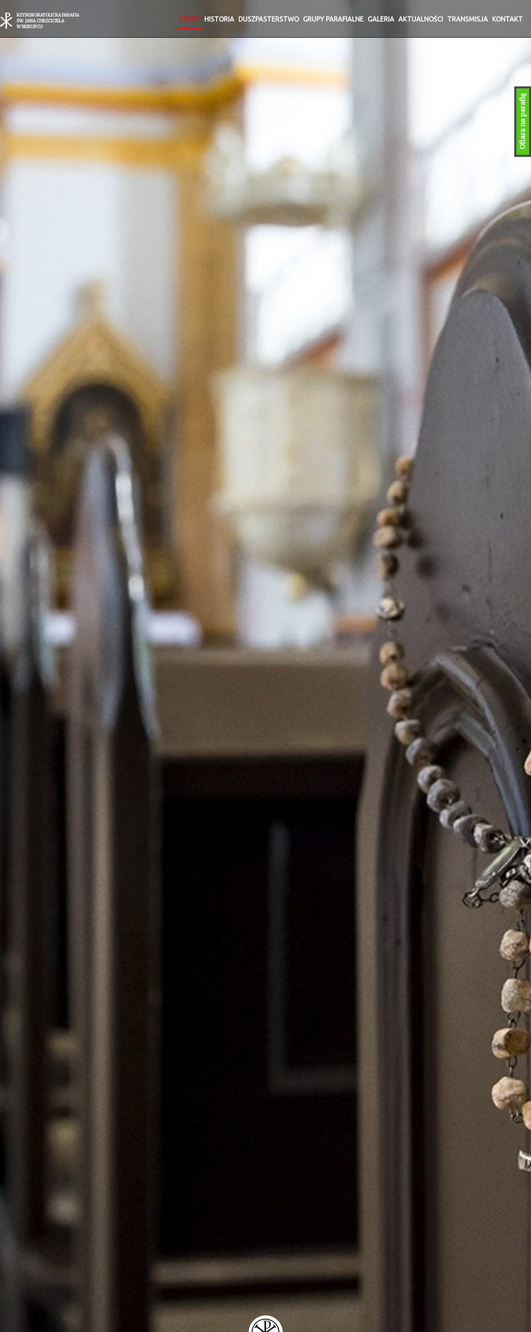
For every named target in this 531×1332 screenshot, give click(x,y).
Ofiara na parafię (523, 122)
